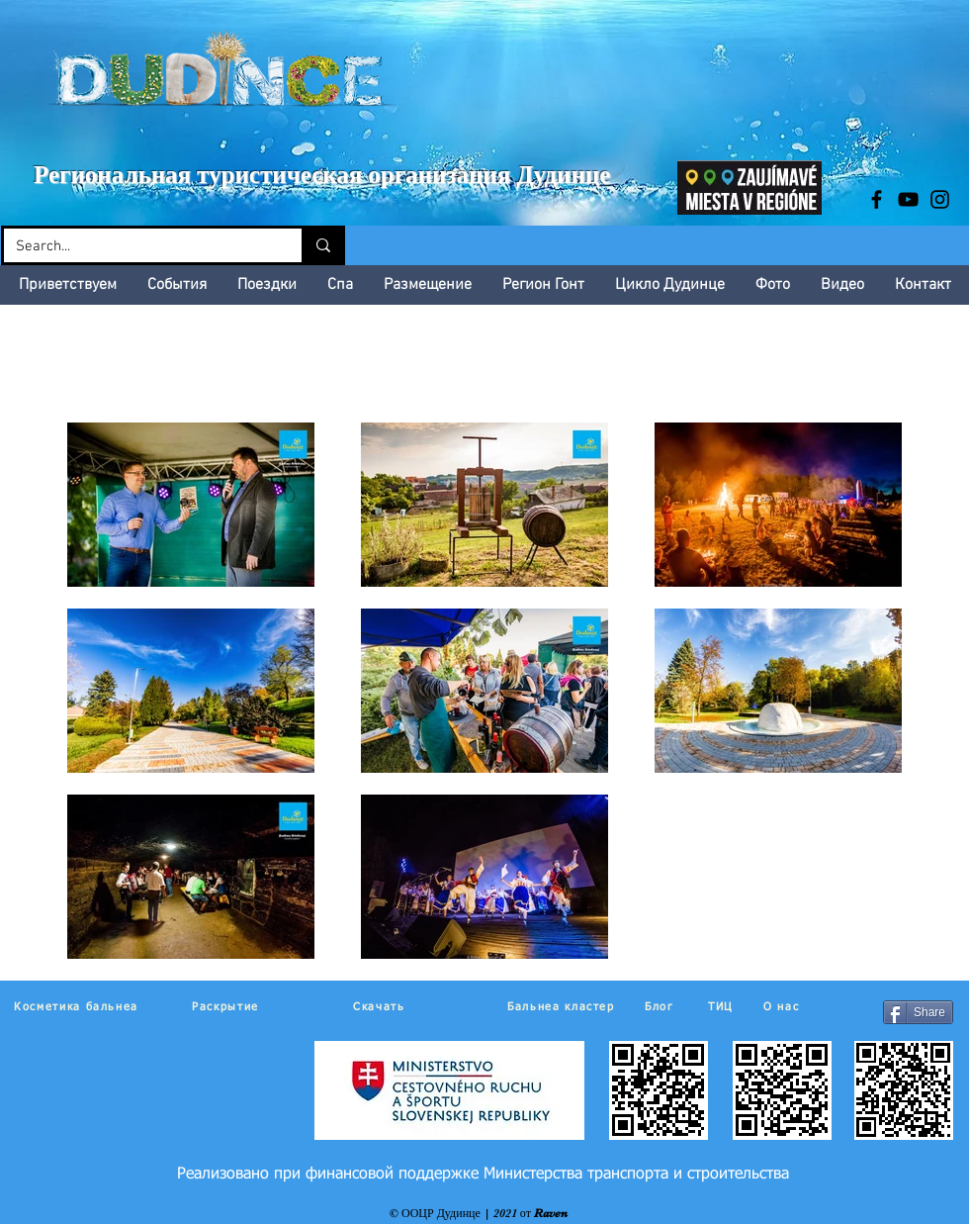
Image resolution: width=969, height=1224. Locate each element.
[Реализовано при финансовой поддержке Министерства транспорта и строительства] (483, 1174)
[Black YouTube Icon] (908, 199)
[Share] (918, 1012)
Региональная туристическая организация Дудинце (322, 174)
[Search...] (138, 247)
